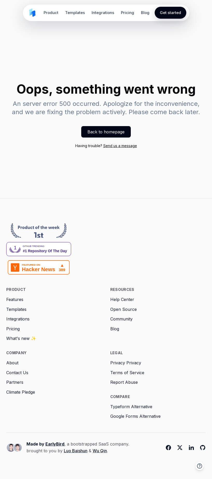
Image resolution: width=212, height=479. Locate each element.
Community (121, 318)
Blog (145, 12)
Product (51, 12)
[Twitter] (180, 447)
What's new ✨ (21, 338)
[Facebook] (168, 447)
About (12, 362)
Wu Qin (100, 450)
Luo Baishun (75, 450)
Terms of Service (127, 372)
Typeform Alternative (131, 406)
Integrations (103, 12)
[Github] (203, 447)
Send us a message (120, 145)
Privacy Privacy (125, 362)
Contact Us (17, 372)
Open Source (123, 309)
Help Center (122, 299)
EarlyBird (54, 444)
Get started (170, 12)
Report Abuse (124, 382)
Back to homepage (106, 131)
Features (14, 299)
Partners (14, 382)
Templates (75, 12)
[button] (199, 466)
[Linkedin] (191, 447)
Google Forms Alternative (135, 416)
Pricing (127, 12)
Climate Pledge (20, 392)
